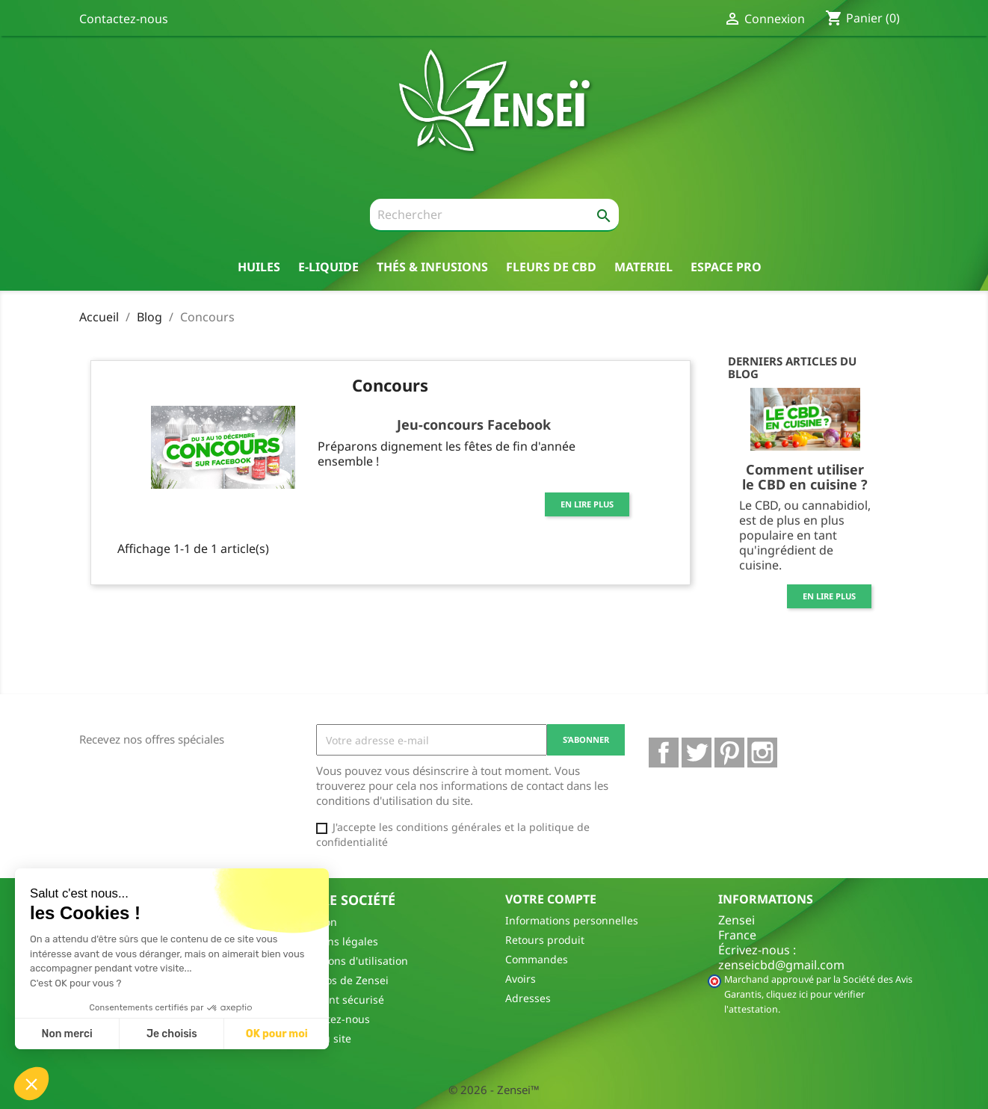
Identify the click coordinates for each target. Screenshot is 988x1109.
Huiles (259, 266)
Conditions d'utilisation (350, 961)
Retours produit (544, 940)
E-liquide (328, 266)
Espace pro (726, 266)
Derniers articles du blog (792, 367)
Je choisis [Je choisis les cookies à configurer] (171, 1034)
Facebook (664, 752)
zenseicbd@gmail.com (781, 965)
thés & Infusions (432, 266)
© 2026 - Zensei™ (494, 1089)
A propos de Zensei (340, 980)
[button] (31, 1084)
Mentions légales (335, 941)
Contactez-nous (123, 18)
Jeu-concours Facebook (474, 424)
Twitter (696, 752)
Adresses (528, 998)
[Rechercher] (494, 215)
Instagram (762, 752)
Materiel (643, 266)
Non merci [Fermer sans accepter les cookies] (66, 1034)
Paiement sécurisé (338, 999)
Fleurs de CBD (551, 266)
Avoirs (520, 978)
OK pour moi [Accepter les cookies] (277, 1034)
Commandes (536, 959)
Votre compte (550, 899)
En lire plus (587, 504)
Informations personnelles (571, 920)
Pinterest (729, 752)
